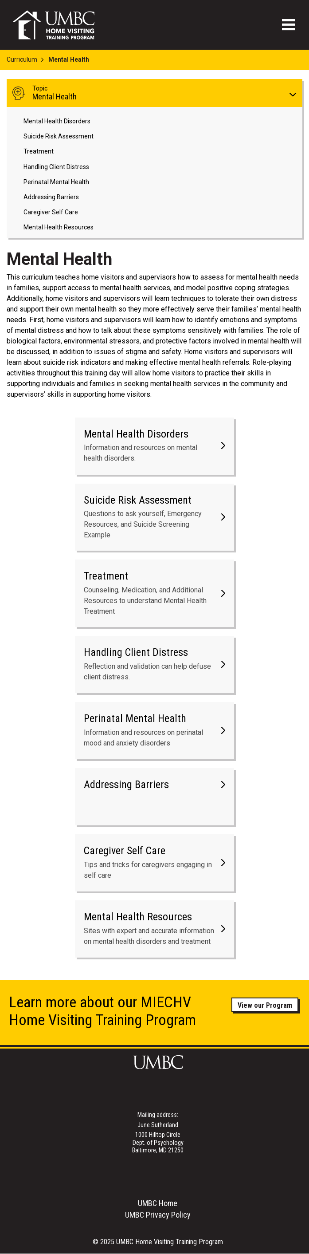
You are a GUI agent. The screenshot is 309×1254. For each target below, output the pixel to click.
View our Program (265, 1005)
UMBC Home (157, 1203)
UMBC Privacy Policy (158, 1214)
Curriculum (22, 59)
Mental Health (159, 93)
